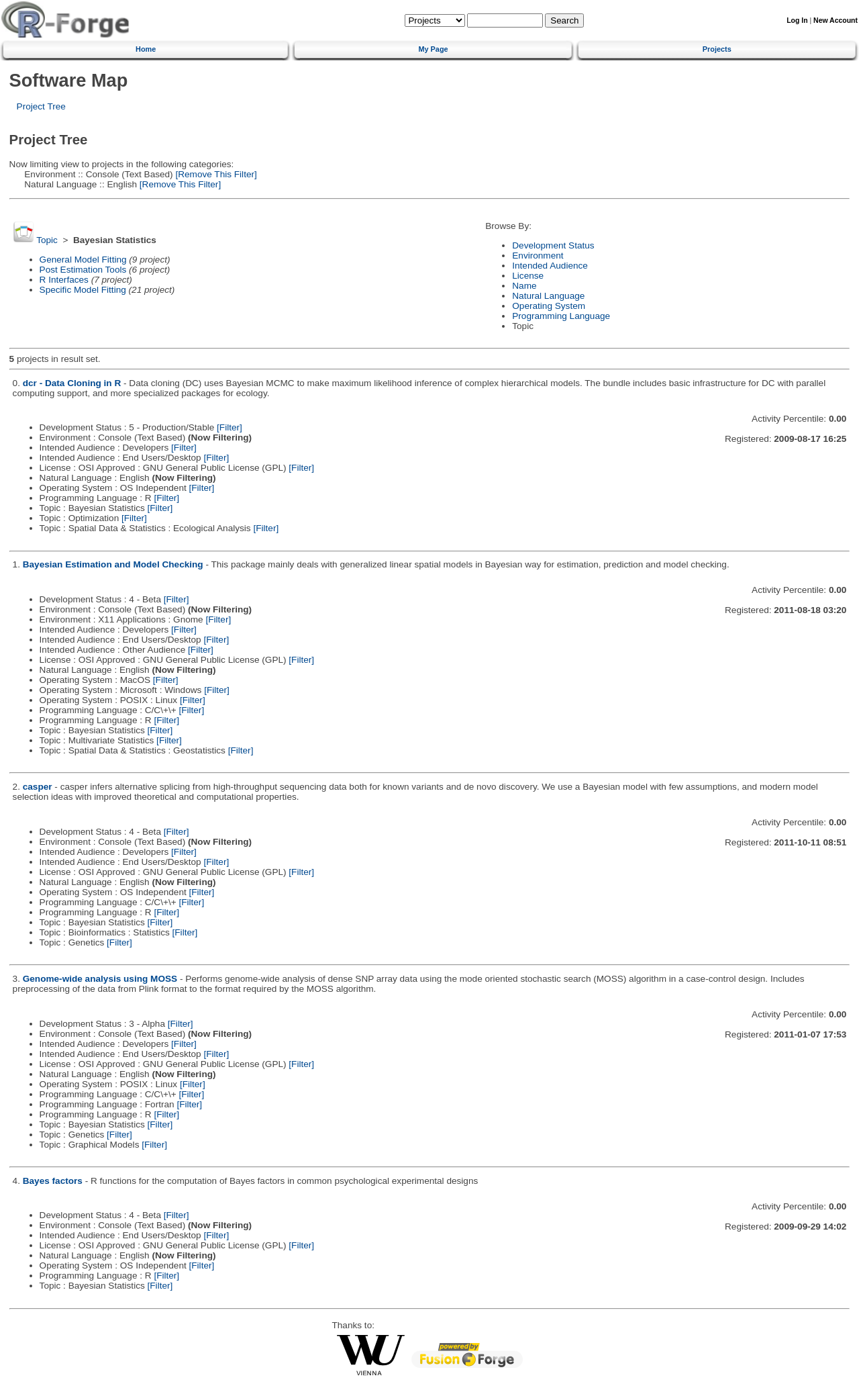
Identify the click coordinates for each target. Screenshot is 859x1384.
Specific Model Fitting (83, 290)
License (528, 276)
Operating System (548, 306)
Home (146, 49)
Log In (797, 20)
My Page (433, 49)
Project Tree (41, 106)
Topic (47, 240)
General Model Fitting (83, 260)
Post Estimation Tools (83, 270)
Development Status (553, 245)
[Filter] (229, 427)
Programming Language (561, 316)
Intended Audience (550, 266)
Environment (537, 255)
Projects (717, 49)
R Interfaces (64, 280)
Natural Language (548, 296)
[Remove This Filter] (215, 174)
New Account (835, 20)
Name (524, 286)
